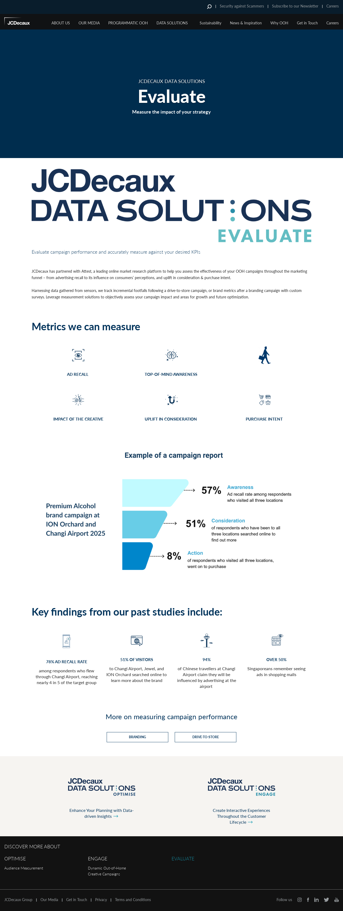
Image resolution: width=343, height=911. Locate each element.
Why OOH (279, 23)
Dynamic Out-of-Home (107, 868)
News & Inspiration (246, 23)
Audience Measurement (23, 868)
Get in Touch (307, 23)
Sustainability (210, 23)
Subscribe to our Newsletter (295, 6)
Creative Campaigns (104, 874)
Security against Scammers (242, 6)
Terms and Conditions (133, 900)
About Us (60, 23)
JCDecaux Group (18, 900)
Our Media (89, 23)
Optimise (15, 858)
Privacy (101, 900)
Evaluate (183, 858)
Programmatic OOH (128, 23)
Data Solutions (172, 23)
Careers (332, 6)
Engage (97, 858)
